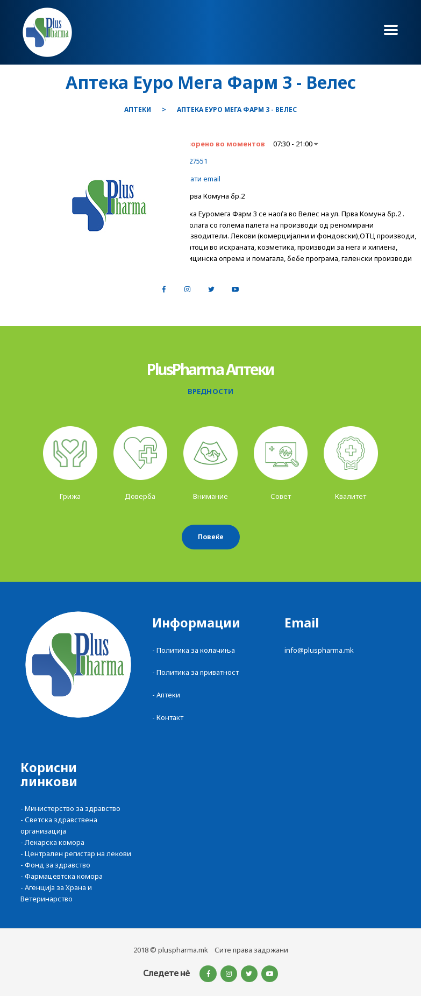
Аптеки (137, 109)
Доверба (140, 496)
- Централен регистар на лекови (75, 853)
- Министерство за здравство (70, 808)
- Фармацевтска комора (61, 876)
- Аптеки (166, 695)
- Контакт (167, 717)
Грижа (70, 496)
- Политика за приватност (195, 672)
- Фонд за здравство (55, 865)
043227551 (191, 161)
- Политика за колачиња (193, 650)
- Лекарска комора (52, 842)
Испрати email (197, 179)
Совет (280, 496)
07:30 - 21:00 (295, 144)
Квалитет (350, 496)
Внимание (210, 496)
